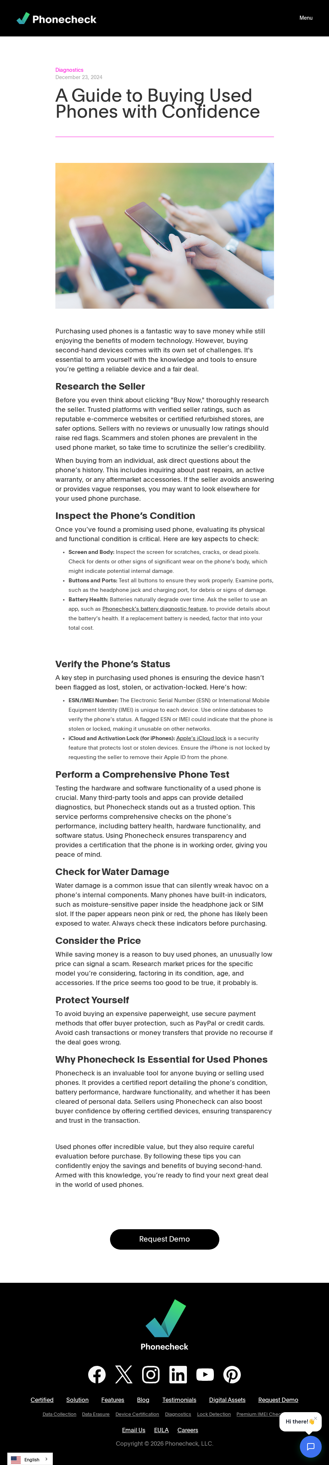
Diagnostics (178, 1414)
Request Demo (164, 1239)
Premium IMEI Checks (261, 1414)
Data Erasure (96, 1414)
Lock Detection (214, 1414)
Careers (187, 1430)
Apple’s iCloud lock (201, 738)
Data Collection (60, 1414)
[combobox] (30, 1459)
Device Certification (137, 1414)
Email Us (133, 1430)
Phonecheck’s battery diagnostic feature (154, 609)
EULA (161, 1430)
